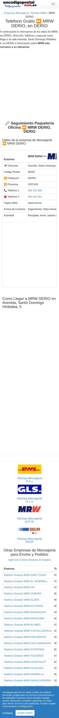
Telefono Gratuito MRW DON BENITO (25, 637)
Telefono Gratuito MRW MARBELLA (24, 674)
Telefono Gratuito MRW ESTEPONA (24, 649)
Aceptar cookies (25, 713)
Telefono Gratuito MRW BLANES (22, 624)
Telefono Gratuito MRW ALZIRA (21, 600)
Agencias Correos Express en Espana (29, 559)
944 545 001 (35, 196)
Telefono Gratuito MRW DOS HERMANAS (27, 643)
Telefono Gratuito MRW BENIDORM (24, 618)
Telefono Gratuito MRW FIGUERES (23, 655)
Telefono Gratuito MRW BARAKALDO (25, 612)
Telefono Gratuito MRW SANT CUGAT (25, 575)
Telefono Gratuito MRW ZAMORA (22, 593)
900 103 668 (35, 190)
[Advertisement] (29, 83)
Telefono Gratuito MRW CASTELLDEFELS (28, 631)
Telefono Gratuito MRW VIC (19, 587)
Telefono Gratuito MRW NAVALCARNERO (27, 680)
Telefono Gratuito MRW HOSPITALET (25, 662)
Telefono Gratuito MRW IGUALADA (23, 668)
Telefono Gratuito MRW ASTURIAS (23, 606)
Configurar (7, 713)
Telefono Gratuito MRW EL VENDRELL (26, 581)
